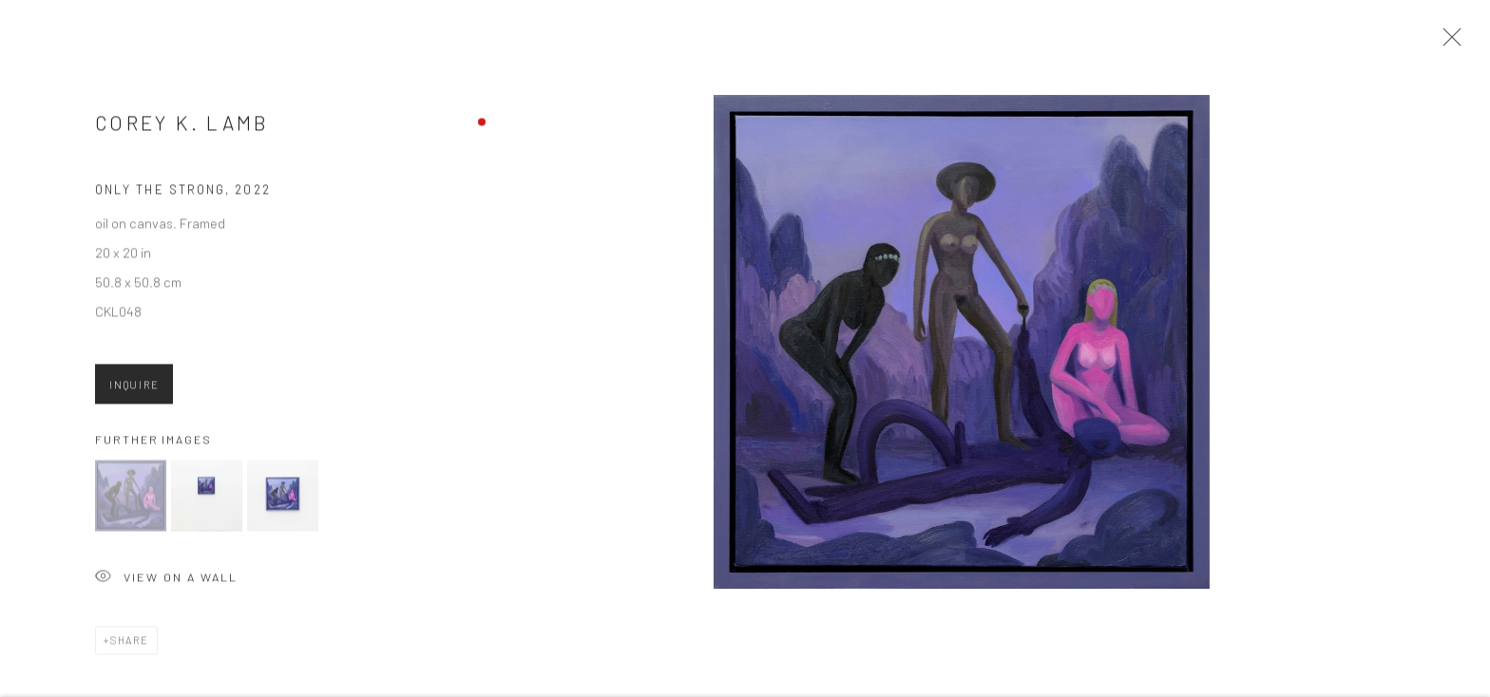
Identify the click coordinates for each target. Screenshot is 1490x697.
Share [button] (129, 644)
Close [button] (1447, 42)
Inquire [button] (134, 389)
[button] (130, 500)
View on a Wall (166, 582)
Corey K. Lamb (182, 127)
